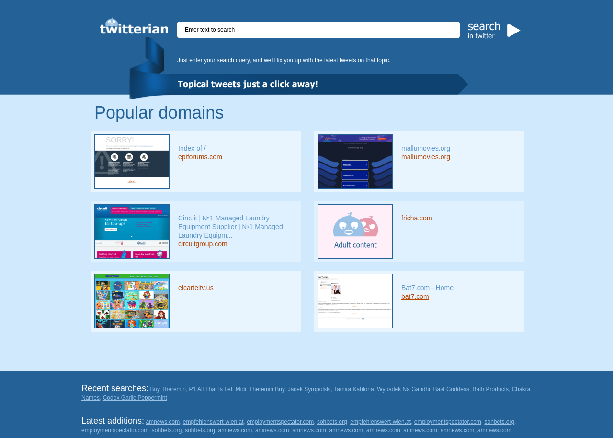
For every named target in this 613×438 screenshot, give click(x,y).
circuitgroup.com (202, 244)
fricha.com (416, 218)
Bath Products (491, 389)
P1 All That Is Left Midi (217, 389)
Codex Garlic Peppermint (135, 397)
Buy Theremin (167, 389)
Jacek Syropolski (309, 389)
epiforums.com (200, 157)
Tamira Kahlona (354, 389)
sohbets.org (332, 421)
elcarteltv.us (196, 288)
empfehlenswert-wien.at (213, 421)
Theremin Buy (266, 389)
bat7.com (415, 296)
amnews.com (163, 421)
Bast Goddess (451, 389)
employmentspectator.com (280, 421)
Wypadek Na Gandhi (403, 389)
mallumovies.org (425, 157)
